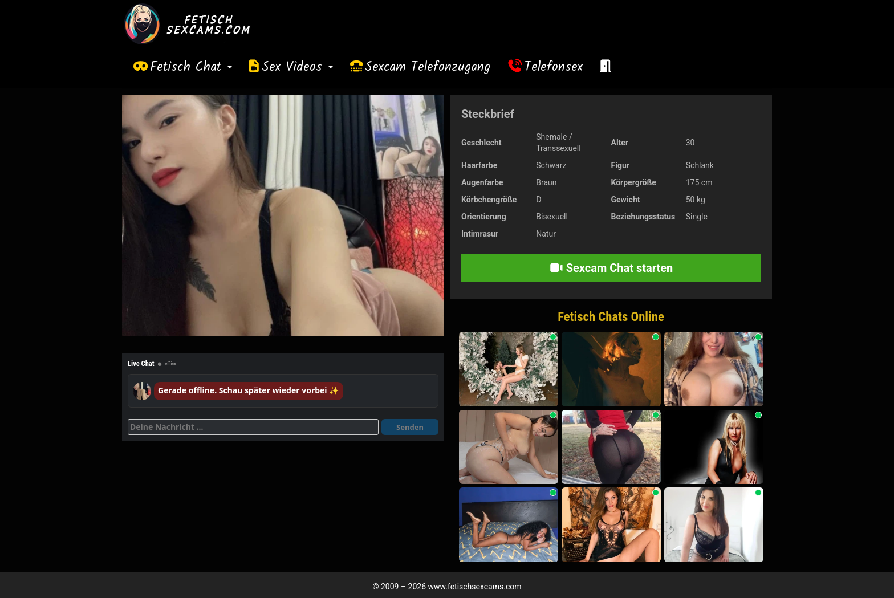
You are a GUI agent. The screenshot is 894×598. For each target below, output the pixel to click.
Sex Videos (297, 67)
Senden (410, 427)
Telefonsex (554, 67)
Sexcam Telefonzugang (427, 67)
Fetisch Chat (191, 67)
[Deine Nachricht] (253, 427)
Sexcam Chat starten (611, 268)
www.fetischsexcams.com (475, 586)
